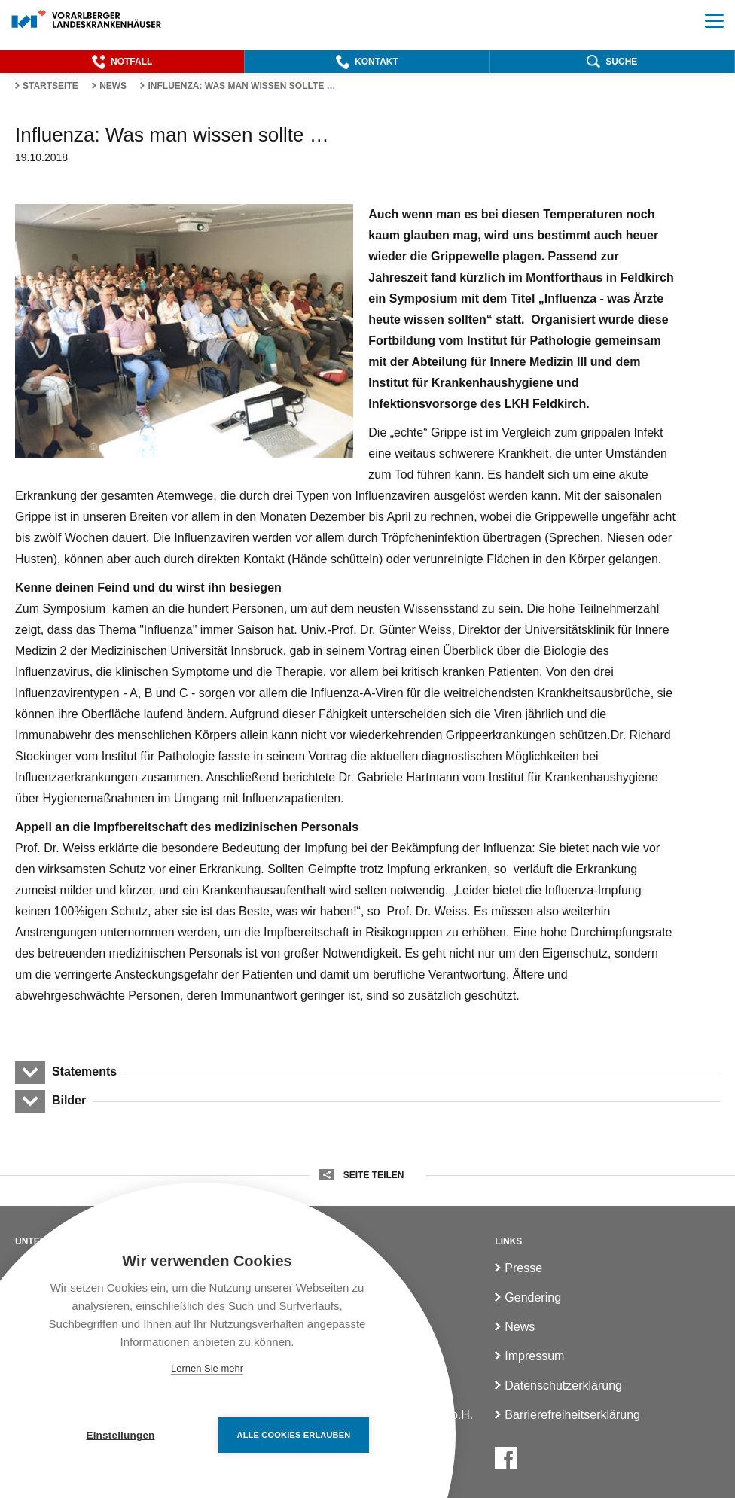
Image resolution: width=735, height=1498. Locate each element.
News (113, 86)
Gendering (533, 1297)
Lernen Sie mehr (207, 1368)
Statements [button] (84, 1071)
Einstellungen (120, 1435)
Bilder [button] (68, 1100)
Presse (523, 1268)
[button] (122, 61)
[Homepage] (87, 20)
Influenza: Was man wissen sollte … (241, 86)
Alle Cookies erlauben (294, 1434)
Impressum (534, 1356)
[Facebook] (506, 1458)
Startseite (50, 86)
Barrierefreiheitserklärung (572, 1414)
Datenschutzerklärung (563, 1385)
